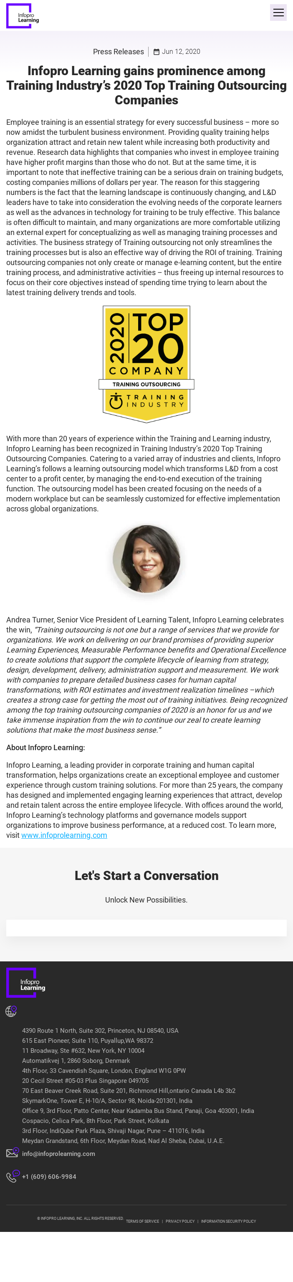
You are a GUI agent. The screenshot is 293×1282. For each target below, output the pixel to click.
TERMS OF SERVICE (142, 1221)
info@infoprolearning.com (58, 1154)
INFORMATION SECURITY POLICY (228, 1221)
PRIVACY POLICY (180, 1221)
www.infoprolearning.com (64, 835)
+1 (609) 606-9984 (49, 1177)
